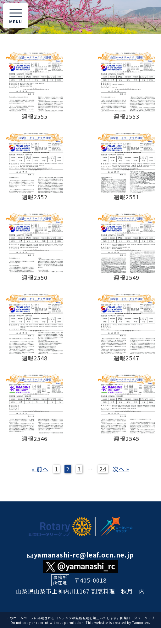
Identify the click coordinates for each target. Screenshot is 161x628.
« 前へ (40, 469)
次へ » (121, 469)
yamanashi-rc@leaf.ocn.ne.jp (80, 554)
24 (102, 469)
